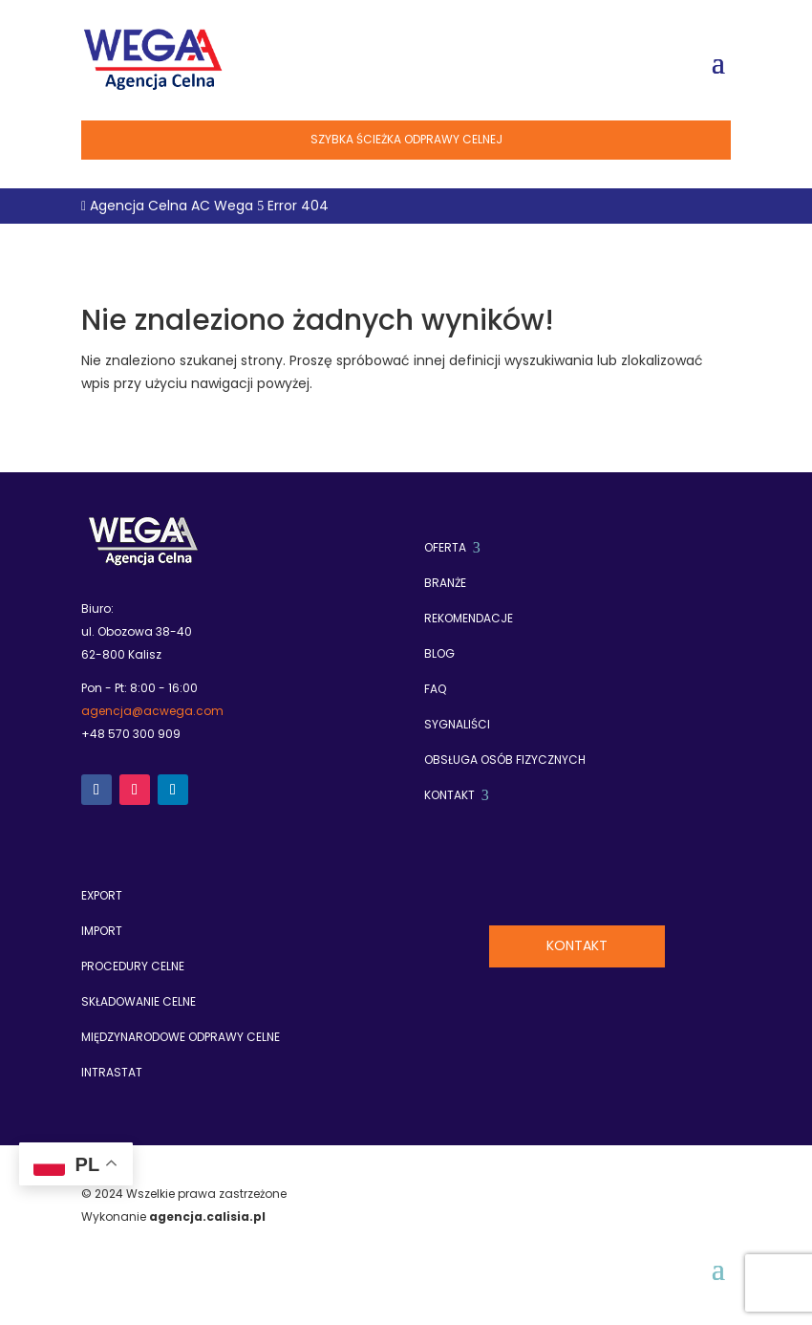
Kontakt (577, 945)
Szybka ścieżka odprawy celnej (406, 139)
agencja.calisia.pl (207, 1216)
